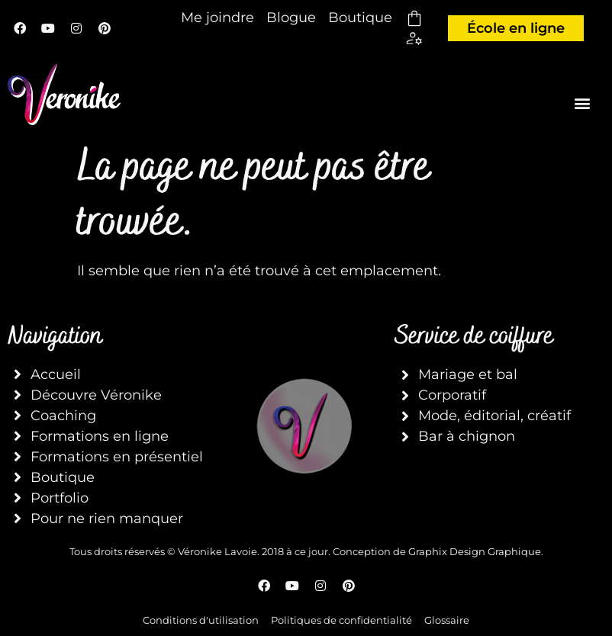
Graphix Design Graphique (474, 551)
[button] (582, 102)
